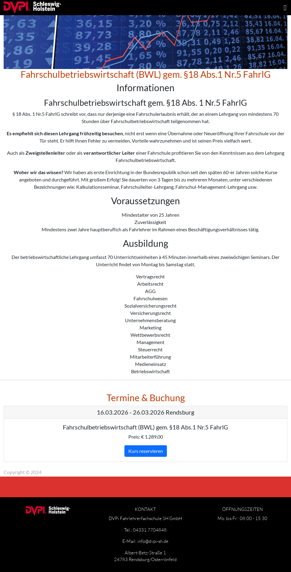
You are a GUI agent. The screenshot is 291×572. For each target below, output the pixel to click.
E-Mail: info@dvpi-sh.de (145, 541)
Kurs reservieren (145, 451)
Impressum (60, 467)
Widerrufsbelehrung (134, 467)
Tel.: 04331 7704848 (145, 529)
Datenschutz (92, 467)
